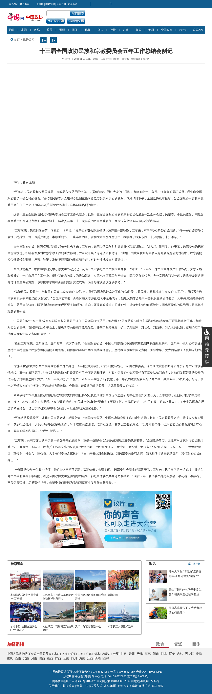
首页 (17, 39)
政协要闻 (28, 39)
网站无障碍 (207, 350)
